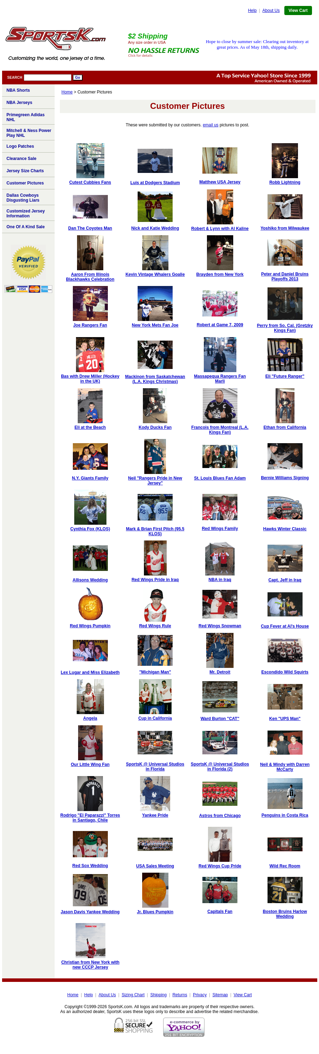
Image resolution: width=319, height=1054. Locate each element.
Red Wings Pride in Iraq (155, 579)
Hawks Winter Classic (285, 528)
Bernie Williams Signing (285, 477)
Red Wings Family (220, 528)
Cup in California (155, 718)
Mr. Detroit (219, 672)
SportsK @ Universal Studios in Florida (155, 767)
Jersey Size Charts (25, 170)
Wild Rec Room (285, 866)
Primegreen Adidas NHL (26, 117)
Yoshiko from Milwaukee (285, 228)
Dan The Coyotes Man (90, 228)
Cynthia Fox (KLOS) (90, 528)
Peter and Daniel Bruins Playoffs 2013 (284, 276)
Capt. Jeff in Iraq (284, 580)
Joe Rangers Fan (90, 325)
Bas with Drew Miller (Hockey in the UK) (90, 379)
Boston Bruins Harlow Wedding (285, 914)
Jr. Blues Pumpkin (155, 911)
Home (67, 92)
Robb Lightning (284, 182)
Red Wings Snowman (220, 625)
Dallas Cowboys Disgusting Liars (23, 198)
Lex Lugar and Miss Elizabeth (90, 672)
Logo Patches (20, 146)
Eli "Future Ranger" (284, 376)
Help (252, 10)
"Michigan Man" (155, 672)
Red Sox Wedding (90, 865)
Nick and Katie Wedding (155, 228)
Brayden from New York (220, 274)
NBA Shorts (18, 90)
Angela (90, 718)
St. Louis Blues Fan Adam (220, 478)
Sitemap (220, 994)
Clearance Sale (21, 158)
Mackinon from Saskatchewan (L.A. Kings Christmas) (155, 379)
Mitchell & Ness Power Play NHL (29, 133)
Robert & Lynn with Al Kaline (220, 228)
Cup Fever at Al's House (285, 626)
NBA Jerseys (20, 102)
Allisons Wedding (90, 580)
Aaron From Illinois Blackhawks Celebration (90, 277)
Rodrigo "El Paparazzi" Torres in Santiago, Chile (90, 818)
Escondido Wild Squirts (284, 672)
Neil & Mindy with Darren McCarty (285, 767)
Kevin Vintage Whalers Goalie (155, 274)
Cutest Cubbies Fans (90, 182)
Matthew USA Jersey (220, 182)
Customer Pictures (25, 183)
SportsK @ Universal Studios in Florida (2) (220, 767)
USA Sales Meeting (155, 866)
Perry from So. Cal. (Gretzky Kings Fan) (285, 328)
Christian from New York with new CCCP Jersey (90, 965)
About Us (270, 10)
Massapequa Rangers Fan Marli (220, 379)
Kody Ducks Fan (155, 427)
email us (211, 125)
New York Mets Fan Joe (155, 325)
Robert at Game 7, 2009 (220, 324)
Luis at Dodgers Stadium (155, 182)
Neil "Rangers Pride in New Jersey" (155, 481)
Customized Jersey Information (26, 213)
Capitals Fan (219, 911)
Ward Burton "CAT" (220, 718)
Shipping (158, 994)
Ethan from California (284, 427)
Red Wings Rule (155, 625)
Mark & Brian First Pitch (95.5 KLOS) (155, 531)
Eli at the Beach (90, 427)
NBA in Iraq (220, 579)
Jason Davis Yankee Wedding (90, 911)
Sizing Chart (133, 994)
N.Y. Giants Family (90, 478)
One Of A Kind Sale (26, 226)
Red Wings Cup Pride (220, 866)
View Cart (298, 10)
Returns (179, 994)
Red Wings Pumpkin (90, 625)
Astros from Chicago (220, 815)
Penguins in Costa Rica (285, 815)
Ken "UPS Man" (284, 718)
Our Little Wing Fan (90, 764)
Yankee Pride (155, 815)
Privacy (200, 994)
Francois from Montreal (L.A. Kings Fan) (219, 430)
